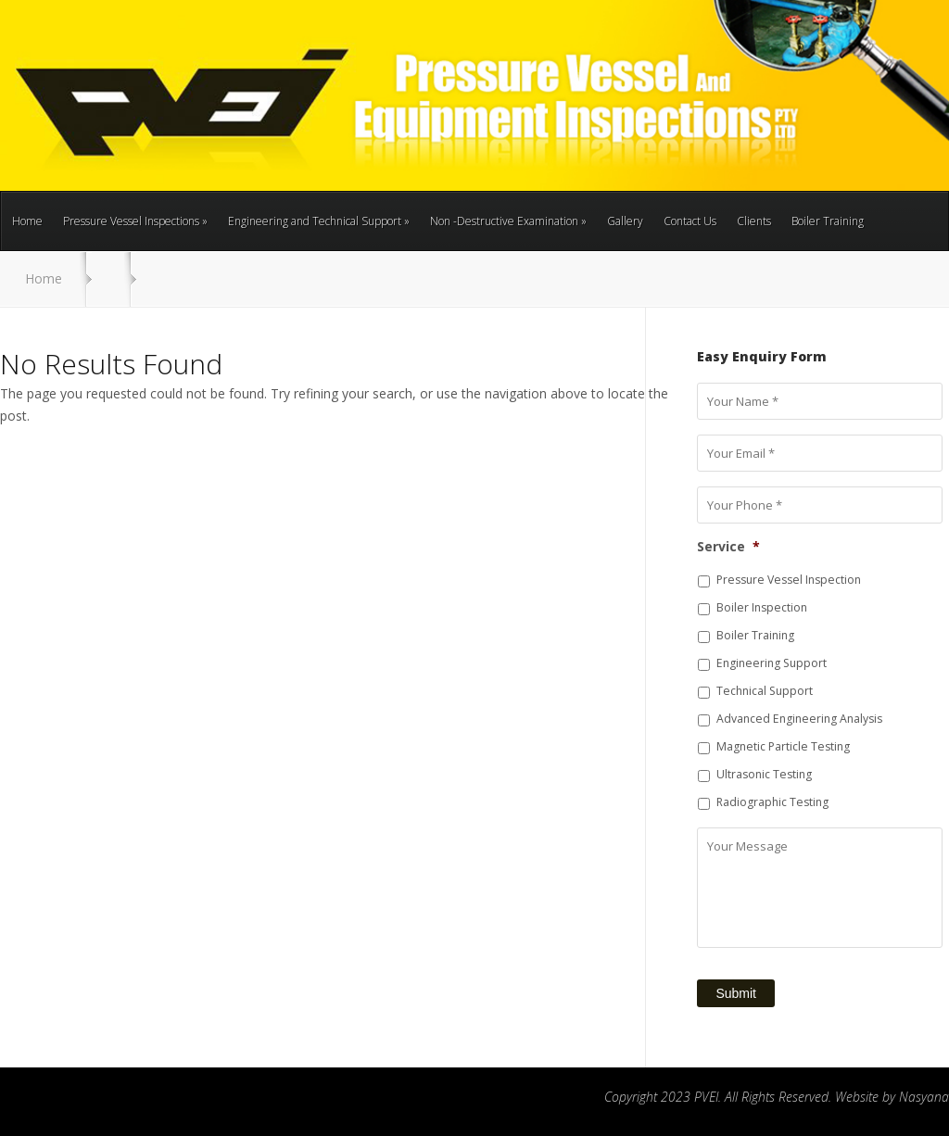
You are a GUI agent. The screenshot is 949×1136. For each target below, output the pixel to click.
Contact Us (690, 221)
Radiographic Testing (772, 802)
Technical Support (764, 691)
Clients (754, 221)
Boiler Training (827, 221)
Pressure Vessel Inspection (788, 579)
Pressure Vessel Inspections (135, 221)
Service (728, 546)
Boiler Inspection (761, 607)
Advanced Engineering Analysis (799, 718)
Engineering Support (771, 663)
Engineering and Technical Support (319, 221)
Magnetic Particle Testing (783, 746)
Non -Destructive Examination (508, 221)
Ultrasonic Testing (764, 774)
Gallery (625, 221)
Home (27, 221)
